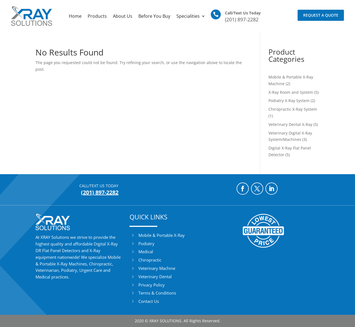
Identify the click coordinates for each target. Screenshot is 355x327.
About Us (122, 16)
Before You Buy (154, 16)
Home (75, 16)
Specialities (188, 16)
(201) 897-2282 (241, 19)
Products (97, 16)
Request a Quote (320, 15)
